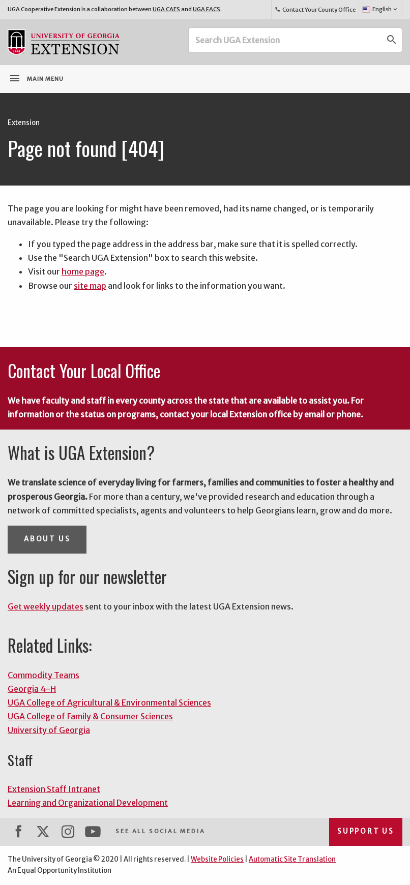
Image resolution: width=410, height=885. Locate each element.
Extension (24, 122)
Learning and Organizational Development (88, 803)
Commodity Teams (43, 675)
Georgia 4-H (32, 689)
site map (90, 286)
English (380, 10)
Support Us (365, 831)
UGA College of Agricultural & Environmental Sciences (109, 702)
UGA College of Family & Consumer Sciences (90, 716)
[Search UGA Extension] (285, 40)
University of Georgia (49, 730)
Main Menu (36, 78)
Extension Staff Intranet (54, 789)
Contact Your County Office (315, 9)
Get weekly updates (45, 606)
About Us (47, 539)
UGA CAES (166, 9)
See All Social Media (160, 831)
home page (83, 271)
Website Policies (217, 859)
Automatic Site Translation (292, 859)
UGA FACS (206, 9)
